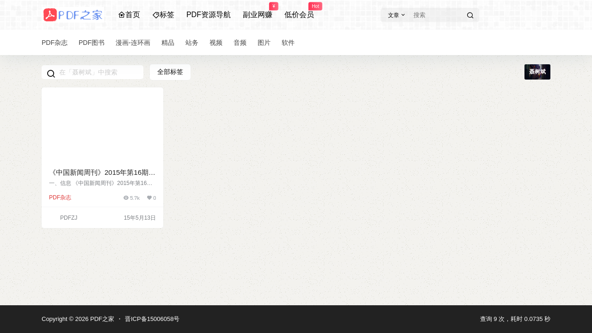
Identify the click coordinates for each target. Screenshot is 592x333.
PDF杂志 (60, 197)
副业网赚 (257, 10)
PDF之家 (101, 318)
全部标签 (170, 71)
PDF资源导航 (208, 14)
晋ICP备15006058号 (152, 318)
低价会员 (299, 10)
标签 (163, 14)
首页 (129, 14)
